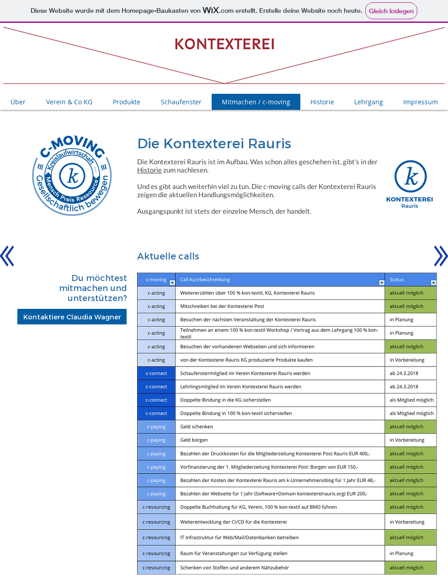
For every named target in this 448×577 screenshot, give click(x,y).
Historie (149, 170)
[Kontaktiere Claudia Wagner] (72, 316)
